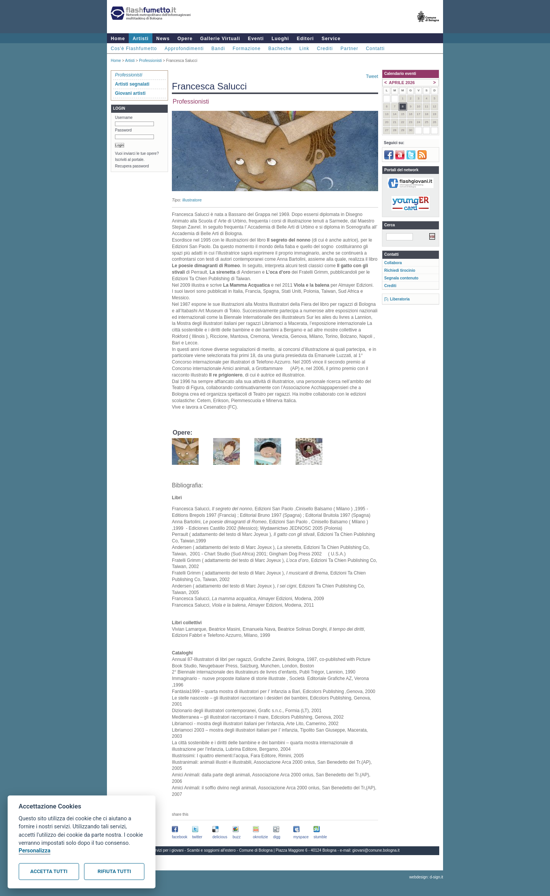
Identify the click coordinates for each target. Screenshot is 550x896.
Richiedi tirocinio (399, 270)
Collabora (393, 263)
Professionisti (150, 60)
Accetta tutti (48, 871)
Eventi (256, 38)
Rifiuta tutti (114, 871)
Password (123, 130)
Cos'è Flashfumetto (134, 48)
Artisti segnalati (132, 84)
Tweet (372, 76)
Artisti (141, 38)
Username (124, 117)
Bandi (218, 48)
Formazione (246, 48)
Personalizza (34, 850)
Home (118, 38)
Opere (184, 38)
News (163, 38)
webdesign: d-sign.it (426, 877)
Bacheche (279, 48)
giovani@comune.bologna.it (376, 850)
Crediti (325, 48)
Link (304, 48)
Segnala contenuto (401, 278)
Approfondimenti (184, 48)
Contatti (375, 48)
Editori (305, 38)
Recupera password (132, 166)
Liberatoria (400, 299)
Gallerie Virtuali (220, 38)
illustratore (192, 200)
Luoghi (280, 38)
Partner (349, 48)
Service (331, 38)
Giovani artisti (130, 93)
